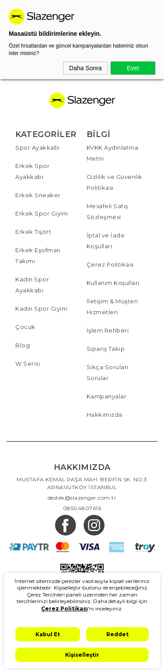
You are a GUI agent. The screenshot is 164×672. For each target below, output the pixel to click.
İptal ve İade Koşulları (106, 241)
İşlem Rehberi (108, 330)
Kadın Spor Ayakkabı (32, 285)
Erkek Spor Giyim (41, 213)
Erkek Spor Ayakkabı (32, 171)
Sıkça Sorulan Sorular (108, 372)
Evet (133, 68)
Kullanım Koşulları (113, 282)
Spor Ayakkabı (37, 147)
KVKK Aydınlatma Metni (113, 153)
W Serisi (27, 363)
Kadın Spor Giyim (41, 308)
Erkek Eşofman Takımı (38, 255)
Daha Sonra (85, 68)
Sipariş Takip (106, 348)
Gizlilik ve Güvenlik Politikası (115, 182)
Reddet (117, 634)
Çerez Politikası (110, 264)
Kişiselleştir (82, 654)
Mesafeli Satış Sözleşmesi (107, 211)
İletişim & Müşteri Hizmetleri (112, 306)
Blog (22, 345)
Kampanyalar (107, 396)
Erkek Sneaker (38, 195)
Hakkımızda (104, 414)
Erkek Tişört (33, 231)
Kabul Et (47, 634)
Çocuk (25, 326)
